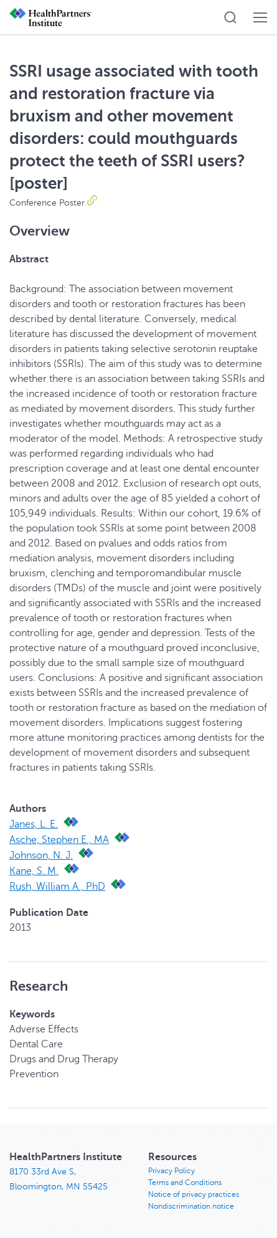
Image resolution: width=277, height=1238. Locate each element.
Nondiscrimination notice (191, 1206)
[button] (230, 17)
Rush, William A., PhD (57, 886)
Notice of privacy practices (193, 1194)
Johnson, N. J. (41, 855)
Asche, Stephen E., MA (59, 839)
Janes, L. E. (33, 824)
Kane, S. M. (34, 871)
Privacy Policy (171, 1170)
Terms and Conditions (185, 1182)
